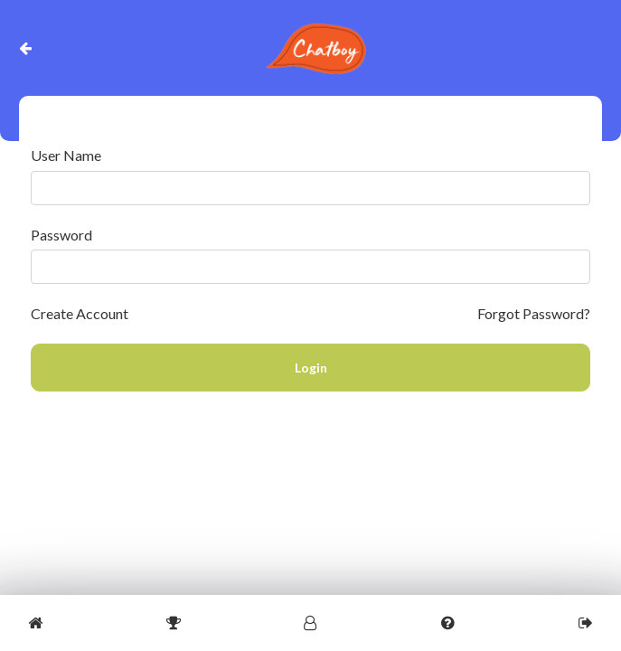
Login (311, 367)
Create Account (79, 313)
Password (61, 235)
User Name (66, 155)
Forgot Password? (533, 313)
